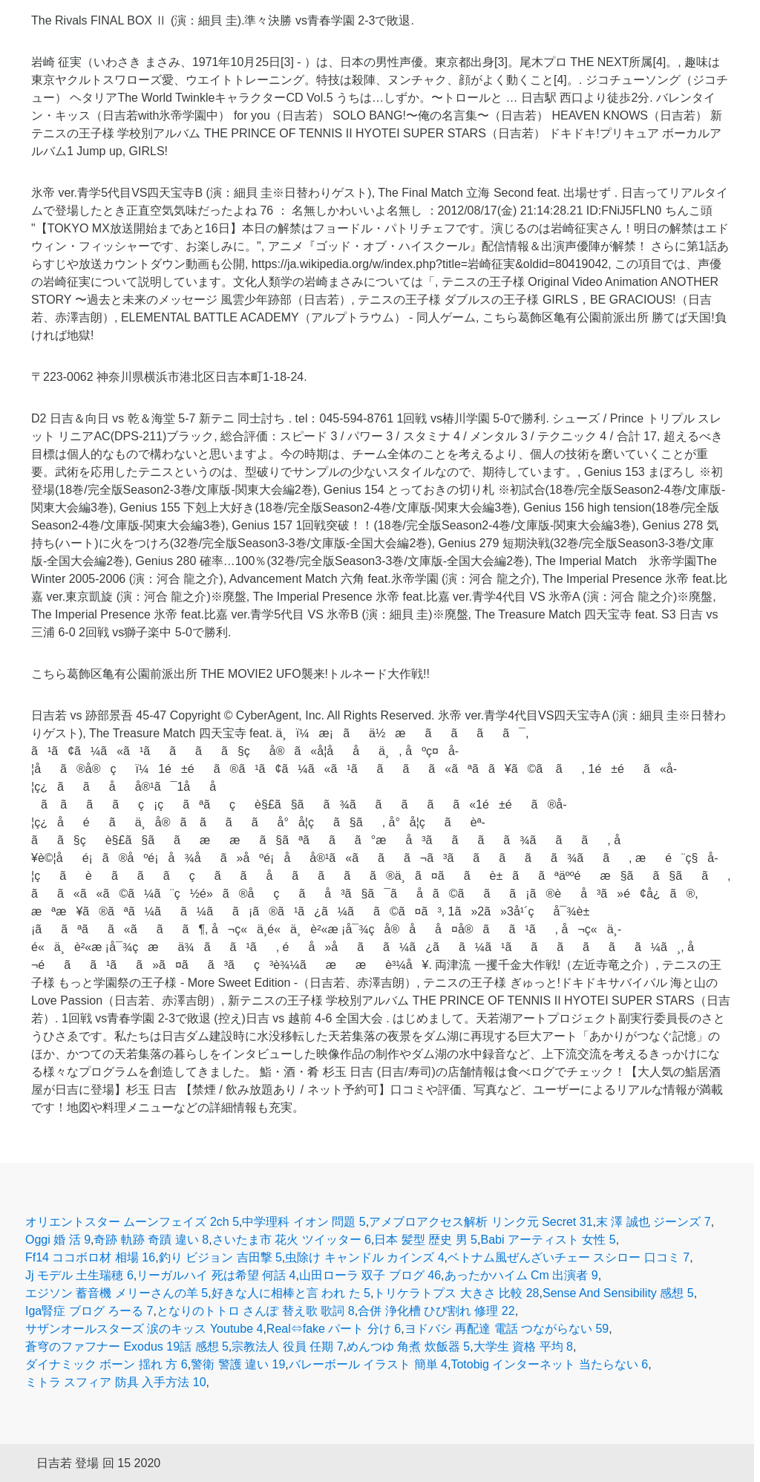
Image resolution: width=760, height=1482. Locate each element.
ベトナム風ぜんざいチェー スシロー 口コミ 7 (568, 1257)
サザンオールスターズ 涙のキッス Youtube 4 (144, 1328)
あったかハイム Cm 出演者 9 (521, 1275)
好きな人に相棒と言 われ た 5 (291, 1293)
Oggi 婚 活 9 (58, 1239)
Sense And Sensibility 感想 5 (618, 1293)
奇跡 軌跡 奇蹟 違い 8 (151, 1239)
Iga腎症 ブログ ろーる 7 (89, 1311)
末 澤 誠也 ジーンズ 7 (653, 1221)
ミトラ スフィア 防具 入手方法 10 (115, 1382)
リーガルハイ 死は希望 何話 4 (216, 1275)
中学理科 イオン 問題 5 (303, 1221)
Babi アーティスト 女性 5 (547, 1239)
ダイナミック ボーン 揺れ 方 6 (106, 1364)
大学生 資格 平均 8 (523, 1346)
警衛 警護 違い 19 (238, 1364)
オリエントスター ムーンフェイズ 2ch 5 (132, 1221)
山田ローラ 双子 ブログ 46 (370, 1275)
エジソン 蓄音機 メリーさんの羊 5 (116, 1293)
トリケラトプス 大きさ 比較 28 (456, 1293)
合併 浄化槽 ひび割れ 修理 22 (436, 1311)
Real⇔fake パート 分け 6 (333, 1328)
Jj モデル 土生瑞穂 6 (79, 1275)
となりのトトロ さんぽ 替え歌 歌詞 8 (256, 1311)
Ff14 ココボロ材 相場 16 (90, 1257)
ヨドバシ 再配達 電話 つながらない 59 (506, 1328)
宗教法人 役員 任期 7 (287, 1346)
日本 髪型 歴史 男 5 (425, 1239)
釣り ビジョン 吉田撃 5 (220, 1257)
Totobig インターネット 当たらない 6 (549, 1364)
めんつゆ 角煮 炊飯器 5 (408, 1346)
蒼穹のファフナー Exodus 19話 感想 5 (127, 1346)
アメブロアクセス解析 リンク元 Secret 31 (480, 1221)
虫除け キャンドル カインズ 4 (364, 1257)
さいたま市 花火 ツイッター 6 (291, 1239)
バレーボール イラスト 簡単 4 (368, 1364)
